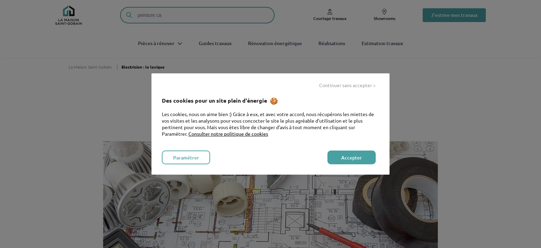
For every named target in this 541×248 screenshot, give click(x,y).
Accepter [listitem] (351, 157)
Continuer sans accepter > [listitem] (347, 85)
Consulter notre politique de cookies (228, 134)
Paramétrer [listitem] (186, 157)
